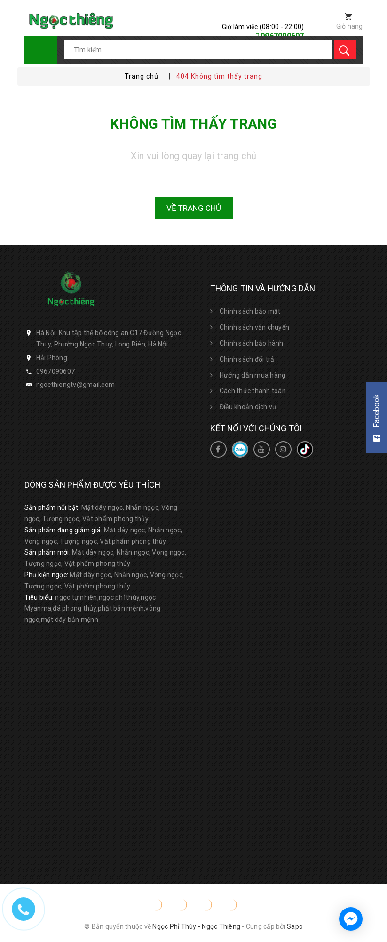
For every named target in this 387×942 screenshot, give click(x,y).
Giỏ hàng (349, 26)
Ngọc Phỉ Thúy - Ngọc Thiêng (196, 926)
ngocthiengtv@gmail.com (75, 384)
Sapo (295, 926)
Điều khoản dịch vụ (248, 407)
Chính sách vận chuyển (254, 327)
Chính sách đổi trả (247, 359)
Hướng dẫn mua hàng (253, 375)
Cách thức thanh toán (253, 391)
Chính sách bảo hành (252, 343)
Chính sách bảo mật (250, 311)
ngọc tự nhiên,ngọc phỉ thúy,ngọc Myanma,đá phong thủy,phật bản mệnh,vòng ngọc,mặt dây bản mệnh (92, 609)
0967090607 (55, 371)
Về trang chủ (193, 208)
